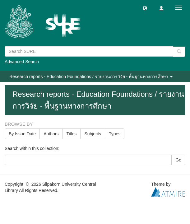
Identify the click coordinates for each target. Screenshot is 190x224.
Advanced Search (22, 61)
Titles (71, 133)
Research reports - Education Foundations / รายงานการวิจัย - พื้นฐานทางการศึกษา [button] (91, 76)
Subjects (92, 133)
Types (114, 133)
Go (178, 159)
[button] (145, 7)
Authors (51, 133)
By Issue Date (22, 133)
